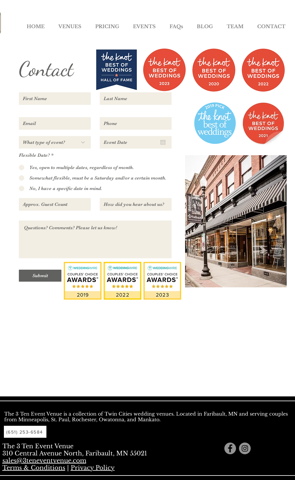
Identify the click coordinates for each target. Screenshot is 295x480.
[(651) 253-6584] (25, 432)
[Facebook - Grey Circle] (230, 448)
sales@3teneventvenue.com (44, 460)
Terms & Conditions (33, 467)
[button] (70, 24)
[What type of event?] (55, 142)
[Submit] (40, 276)
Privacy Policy (93, 467)
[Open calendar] (163, 142)
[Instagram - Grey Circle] (245, 448)
